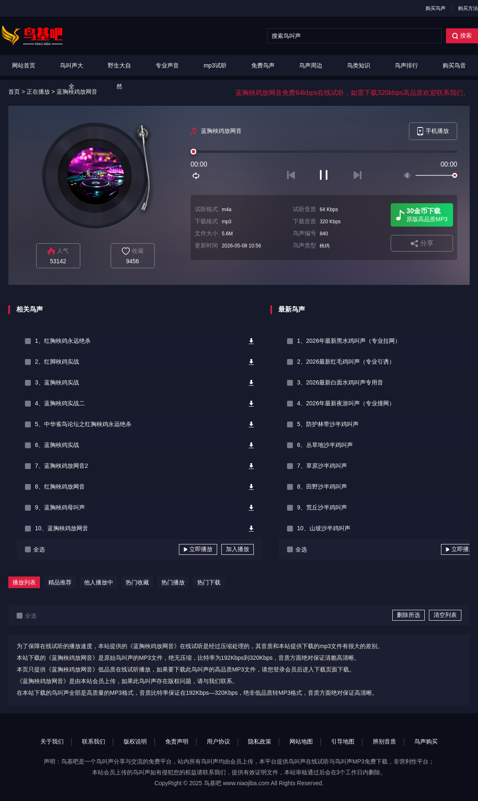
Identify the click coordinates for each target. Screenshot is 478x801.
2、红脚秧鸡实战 (57, 361)
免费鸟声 (263, 65)
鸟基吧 (212, 783)
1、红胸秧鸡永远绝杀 (63, 340)
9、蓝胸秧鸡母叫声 (60, 507)
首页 (14, 91)
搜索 (462, 35)
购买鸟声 (436, 8)
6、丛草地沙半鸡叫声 (325, 445)
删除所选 (408, 614)
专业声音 (167, 65)
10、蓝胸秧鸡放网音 (61, 528)
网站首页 (23, 65)
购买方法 (468, 8)
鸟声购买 (426, 741)
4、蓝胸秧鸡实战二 (60, 403)
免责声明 (176, 741)
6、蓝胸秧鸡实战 (57, 445)
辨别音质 (384, 741)
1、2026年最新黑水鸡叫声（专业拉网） (349, 340)
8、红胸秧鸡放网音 (60, 486)
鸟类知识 (358, 65)
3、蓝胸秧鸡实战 (57, 382)
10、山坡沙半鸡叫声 (323, 528)
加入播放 (237, 549)
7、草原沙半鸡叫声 (322, 465)
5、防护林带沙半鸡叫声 (328, 424)
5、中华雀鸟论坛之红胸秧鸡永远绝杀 (83, 424)
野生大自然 (119, 76)
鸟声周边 (310, 65)
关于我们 (52, 741)
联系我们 (93, 741)
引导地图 (342, 741)
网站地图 (301, 741)
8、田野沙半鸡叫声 (322, 486)
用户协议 (218, 741)
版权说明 (135, 741)
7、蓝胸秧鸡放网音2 (61, 465)
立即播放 (198, 549)
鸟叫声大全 (71, 76)
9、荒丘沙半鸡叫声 (322, 507)
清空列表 (445, 614)
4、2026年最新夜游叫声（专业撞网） (346, 403)
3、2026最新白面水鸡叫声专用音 (340, 382)
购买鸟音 (454, 65)
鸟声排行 (406, 65)
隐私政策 (259, 741)
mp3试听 (214, 65)
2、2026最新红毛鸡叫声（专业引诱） (346, 361)
